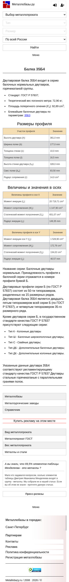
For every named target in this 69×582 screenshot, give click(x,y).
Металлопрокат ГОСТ (19, 438)
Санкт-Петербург (17, 527)
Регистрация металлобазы (24, 557)
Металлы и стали (16, 451)
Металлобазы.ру (19, 4)
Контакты (12, 541)
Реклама (11, 546)
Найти (34, 47)
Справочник (12, 409)
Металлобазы (13, 396)
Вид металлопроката (18, 432)
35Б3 (27, 115)
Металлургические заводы (22, 403)
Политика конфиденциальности (27, 552)
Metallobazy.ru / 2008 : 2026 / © (24, 580)
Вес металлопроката (18, 445)
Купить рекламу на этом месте (34, 420)
